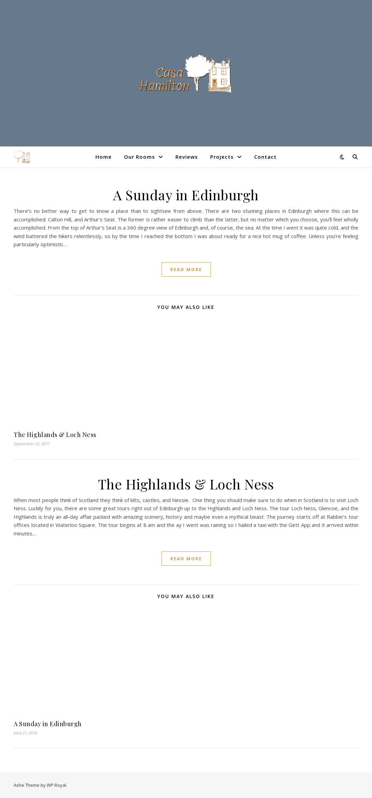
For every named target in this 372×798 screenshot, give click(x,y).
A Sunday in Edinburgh (186, 195)
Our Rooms (139, 156)
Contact (265, 156)
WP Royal (56, 785)
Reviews (186, 156)
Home (103, 156)
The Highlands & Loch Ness (55, 435)
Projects (222, 156)
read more (186, 269)
